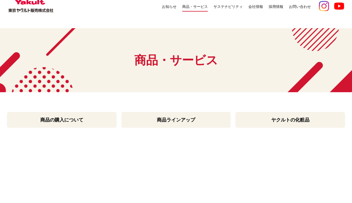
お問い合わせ (297, 14)
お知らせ (143, 14)
